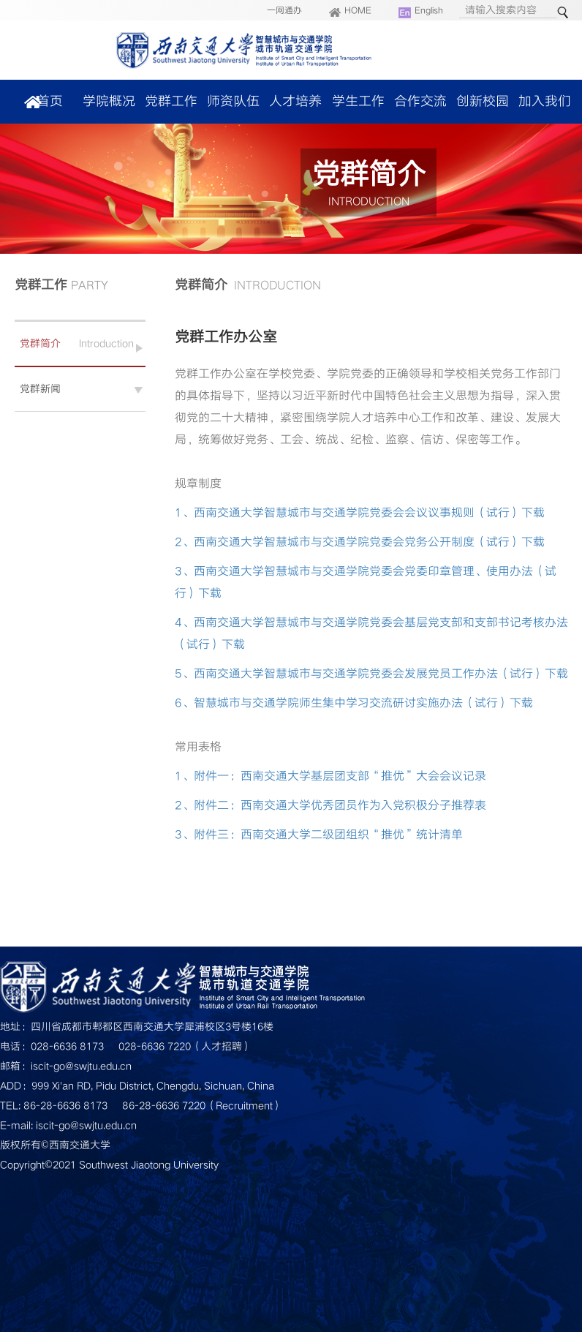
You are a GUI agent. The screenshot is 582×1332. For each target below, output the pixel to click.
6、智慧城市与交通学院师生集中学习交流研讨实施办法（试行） (342, 703)
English (429, 10)
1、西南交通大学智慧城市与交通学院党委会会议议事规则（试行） (348, 512)
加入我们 (544, 101)
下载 (533, 512)
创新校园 (482, 101)
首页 (50, 101)
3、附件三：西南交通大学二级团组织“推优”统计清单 (319, 834)
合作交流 (420, 101)
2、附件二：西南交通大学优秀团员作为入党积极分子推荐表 (330, 805)
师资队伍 (233, 101)
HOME (357, 10)
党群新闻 (40, 389)
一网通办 (284, 10)
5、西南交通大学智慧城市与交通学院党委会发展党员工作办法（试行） (360, 673)
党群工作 (171, 101)
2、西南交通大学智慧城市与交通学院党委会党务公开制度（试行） (348, 542)
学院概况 (109, 101)
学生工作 (358, 101)
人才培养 (295, 101)
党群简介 (40, 343)
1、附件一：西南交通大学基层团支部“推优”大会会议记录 (330, 776)
